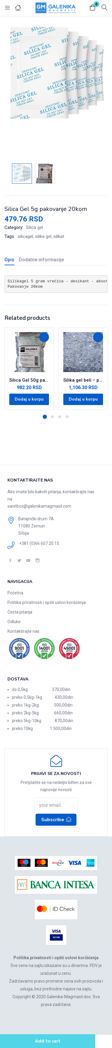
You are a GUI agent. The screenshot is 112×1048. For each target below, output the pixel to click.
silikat (58, 236)
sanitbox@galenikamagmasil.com (39, 506)
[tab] (11, 260)
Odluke (14, 621)
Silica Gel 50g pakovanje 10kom (29, 380)
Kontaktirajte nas (23, 631)
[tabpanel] (29, 368)
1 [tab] (44, 416)
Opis (9, 260)
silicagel (25, 236)
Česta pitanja (19, 612)
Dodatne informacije (41, 260)
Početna (15, 592)
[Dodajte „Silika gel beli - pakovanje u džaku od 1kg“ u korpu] (83, 399)
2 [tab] (52, 416)
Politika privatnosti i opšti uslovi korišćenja (46, 602)
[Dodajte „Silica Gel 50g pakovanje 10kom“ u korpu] (29, 399)
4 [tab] (67, 416)
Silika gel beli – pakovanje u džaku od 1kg (83, 380)
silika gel (43, 236)
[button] (92, 8)
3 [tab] (59, 416)
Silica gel (34, 227)
